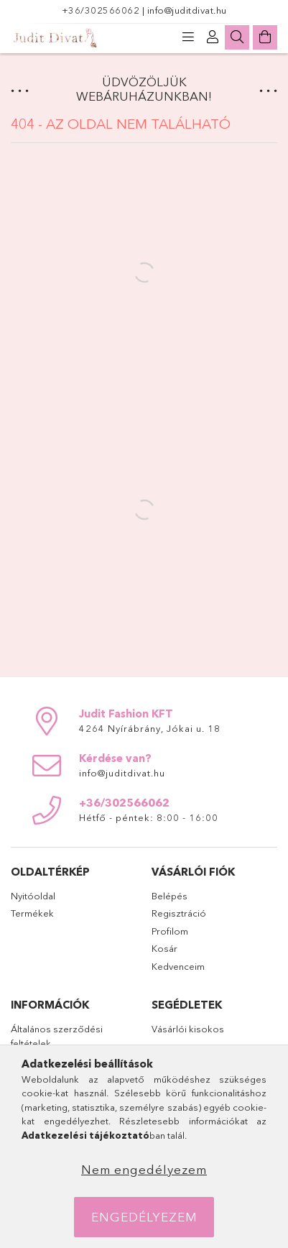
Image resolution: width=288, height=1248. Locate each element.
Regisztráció (179, 913)
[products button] (188, 37)
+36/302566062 (102, 10)
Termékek (32, 913)
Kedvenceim (178, 966)
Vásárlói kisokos (188, 1028)
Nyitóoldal (33, 895)
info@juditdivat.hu (187, 10)
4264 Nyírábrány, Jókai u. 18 (149, 728)
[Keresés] (237, 37)
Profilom (170, 931)
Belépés (169, 895)
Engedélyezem (144, 1216)
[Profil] (212, 37)
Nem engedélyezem (144, 1169)
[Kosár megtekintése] (265, 37)
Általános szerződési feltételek (57, 1036)
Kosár (164, 948)
